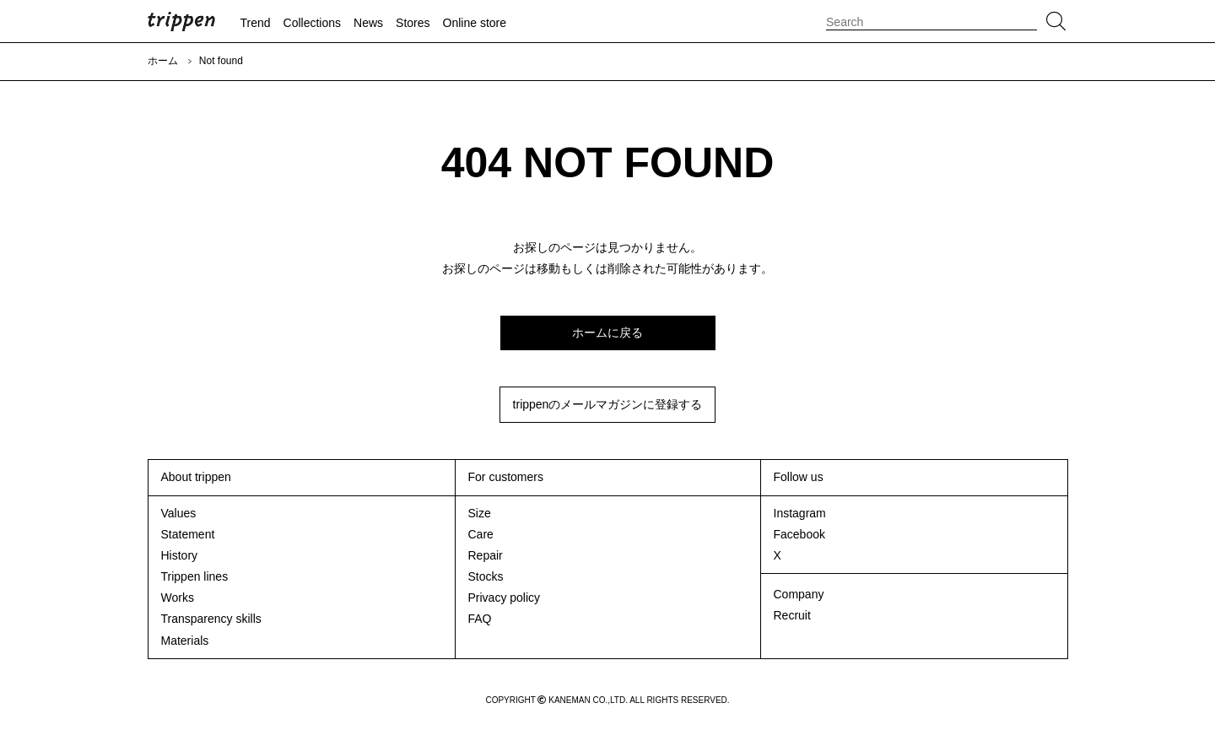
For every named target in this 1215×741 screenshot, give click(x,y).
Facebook (799, 534)
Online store (474, 23)
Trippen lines (195, 576)
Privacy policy (504, 597)
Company (799, 594)
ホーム (163, 61)
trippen (181, 21)
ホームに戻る (607, 332)
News (368, 23)
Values (179, 513)
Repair (485, 555)
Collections (312, 23)
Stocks (486, 576)
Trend (255, 23)
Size (479, 513)
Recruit (792, 615)
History (179, 555)
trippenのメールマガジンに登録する (608, 404)
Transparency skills (211, 618)
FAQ (480, 618)
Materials (185, 640)
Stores (412, 23)
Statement (188, 534)
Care (481, 534)
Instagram (800, 513)
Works (177, 597)
